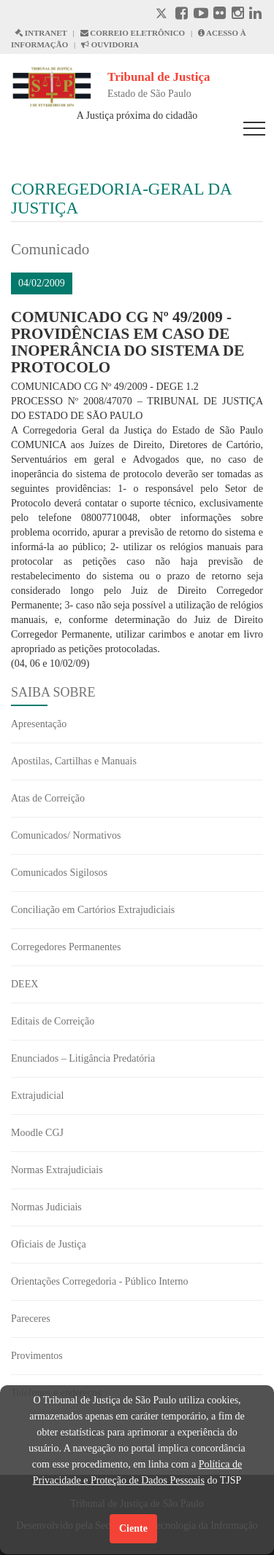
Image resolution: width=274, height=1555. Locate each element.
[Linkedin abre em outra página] (255, 14)
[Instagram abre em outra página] (238, 14)
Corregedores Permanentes (66, 946)
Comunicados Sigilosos (59, 872)
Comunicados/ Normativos (66, 835)
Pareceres (30, 1318)
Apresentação (38, 723)
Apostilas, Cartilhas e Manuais (74, 761)
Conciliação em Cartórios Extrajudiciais (93, 909)
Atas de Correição (48, 798)
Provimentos (37, 1355)
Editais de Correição (52, 1021)
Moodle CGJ (37, 1132)
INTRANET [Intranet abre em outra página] (41, 32)
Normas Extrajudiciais (57, 1169)
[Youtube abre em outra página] (201, 14)
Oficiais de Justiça (48, 1244)
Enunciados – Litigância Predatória (83, 1058)
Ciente (133, 1528)
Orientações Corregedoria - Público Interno (100, 1281)
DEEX (24, 984)
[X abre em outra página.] (163, 14)
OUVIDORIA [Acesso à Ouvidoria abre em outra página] (110, 44)
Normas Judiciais (46, 1207)
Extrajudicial (37, 1095)
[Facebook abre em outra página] (181, 14)
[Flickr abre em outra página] (219, 14)
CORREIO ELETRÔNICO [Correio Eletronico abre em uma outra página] (133, 32)
